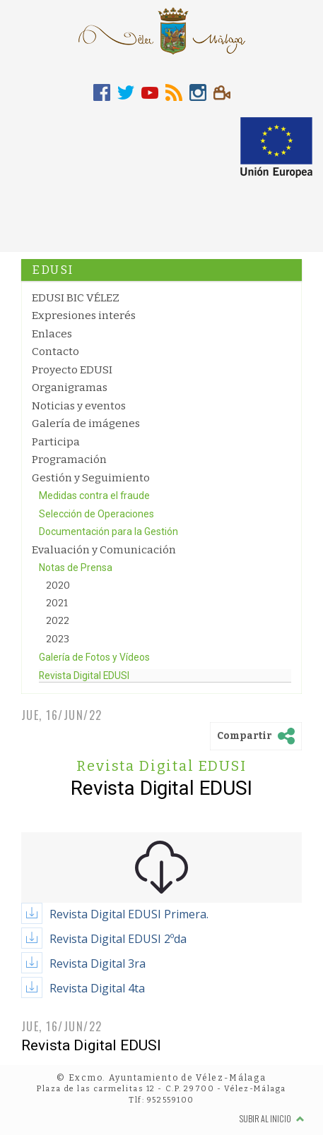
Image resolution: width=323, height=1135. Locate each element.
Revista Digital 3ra (97, 963)
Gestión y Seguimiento (91, 478)
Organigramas (69, 387)
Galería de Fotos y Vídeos (94, 657)
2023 (57, 639)
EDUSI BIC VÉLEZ (75, 298)
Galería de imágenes (86, 423)
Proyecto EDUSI (72, 370)
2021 (57, 603)
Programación (69, 459)
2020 (58, 585)
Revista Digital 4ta (97, 988)
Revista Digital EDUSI (84, 675)
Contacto (55, 351)
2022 (57, 621)
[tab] (101, 92)
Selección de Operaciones (96, 514)
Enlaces (52, 334)
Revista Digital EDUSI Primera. (129, 914)
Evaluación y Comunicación (104, 550)
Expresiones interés (84, 315)
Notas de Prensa (75, 567)
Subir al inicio (272, 1118)
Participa (56, 442)
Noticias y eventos (79, 406)
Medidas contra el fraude (94, 495)
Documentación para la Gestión (108, 531)
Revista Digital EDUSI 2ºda (118, 939)
